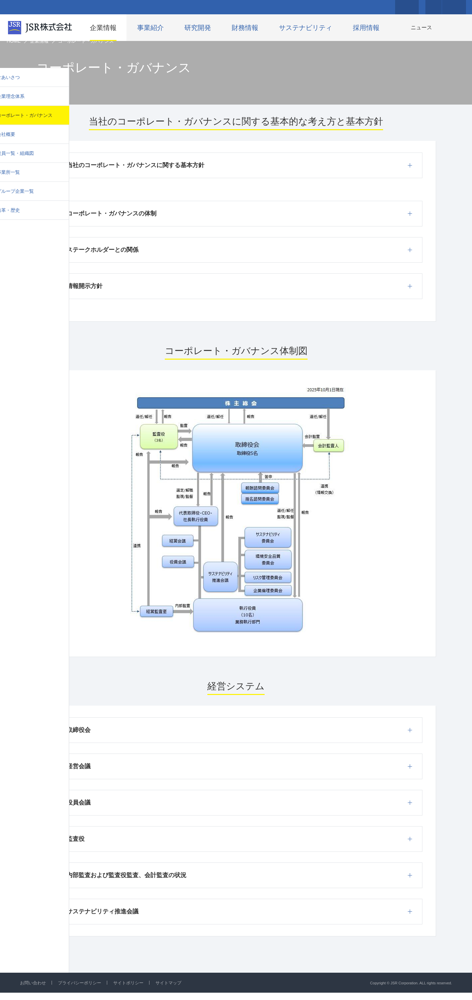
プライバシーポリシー (83, 990)
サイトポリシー (134, 990)
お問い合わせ (34, 990)
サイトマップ (177, 990)
